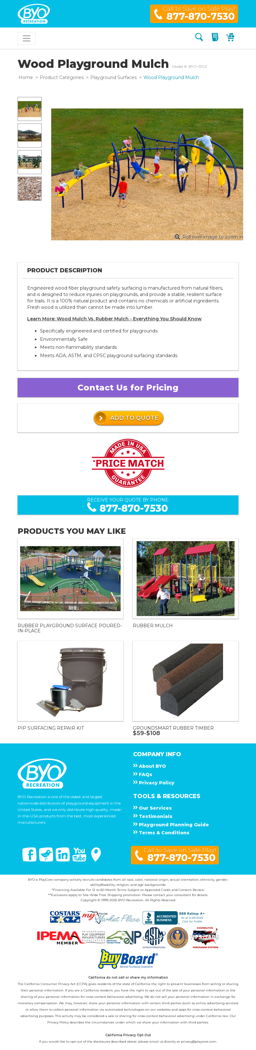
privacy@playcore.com (198, 1041)
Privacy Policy (58, 1022)
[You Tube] (80, 860)
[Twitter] (46, 860)
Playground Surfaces (113, 77)
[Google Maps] (96, 860)
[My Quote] (215, 38)
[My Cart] (230, 38)
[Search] (199, 38)
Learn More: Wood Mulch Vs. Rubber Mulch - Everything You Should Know (114, 319)
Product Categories (62, 77)
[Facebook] (30, 860)
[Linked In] (63, 860)
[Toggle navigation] (27, 38)
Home (26, 77)
